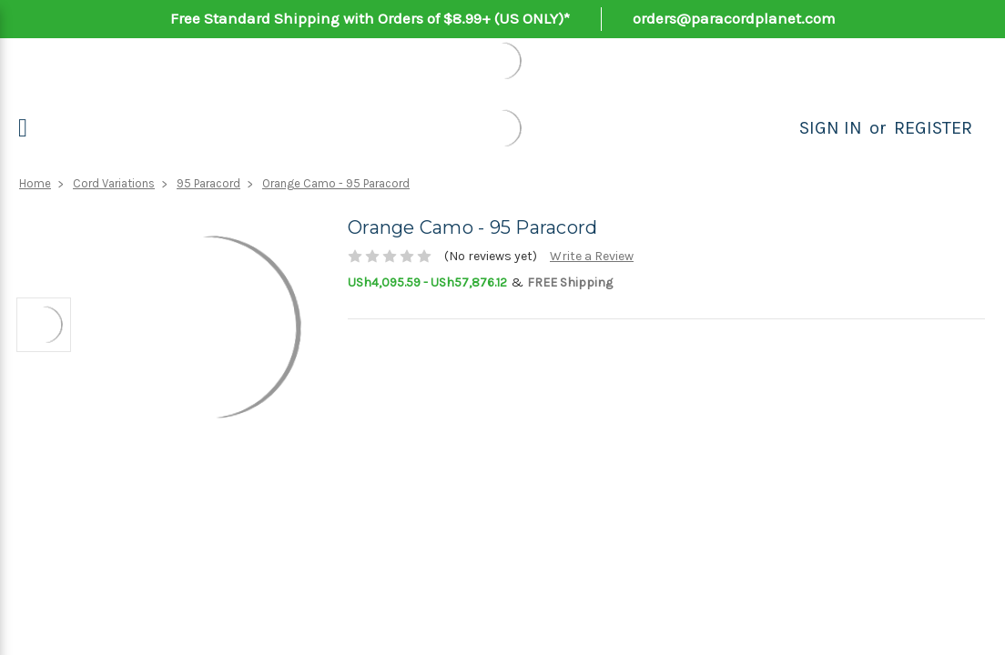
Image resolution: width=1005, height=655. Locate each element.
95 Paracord (208, 183)
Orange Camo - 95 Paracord (336, 183)
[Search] (779, 128)
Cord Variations (114, 183)
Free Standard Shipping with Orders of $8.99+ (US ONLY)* (370, 18)
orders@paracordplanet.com (734, 18)
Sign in (830, 127)
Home (35, 183)
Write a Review (592, 256)
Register (933, 127)
